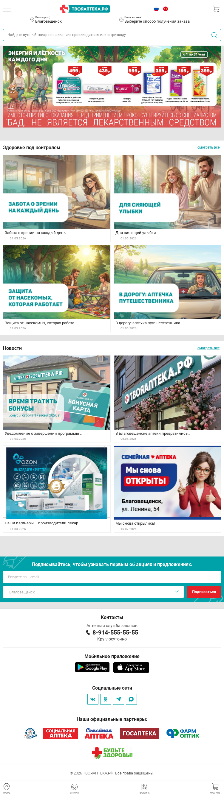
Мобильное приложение (112, 656)
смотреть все (208, 147)
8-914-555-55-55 (115, 632)
